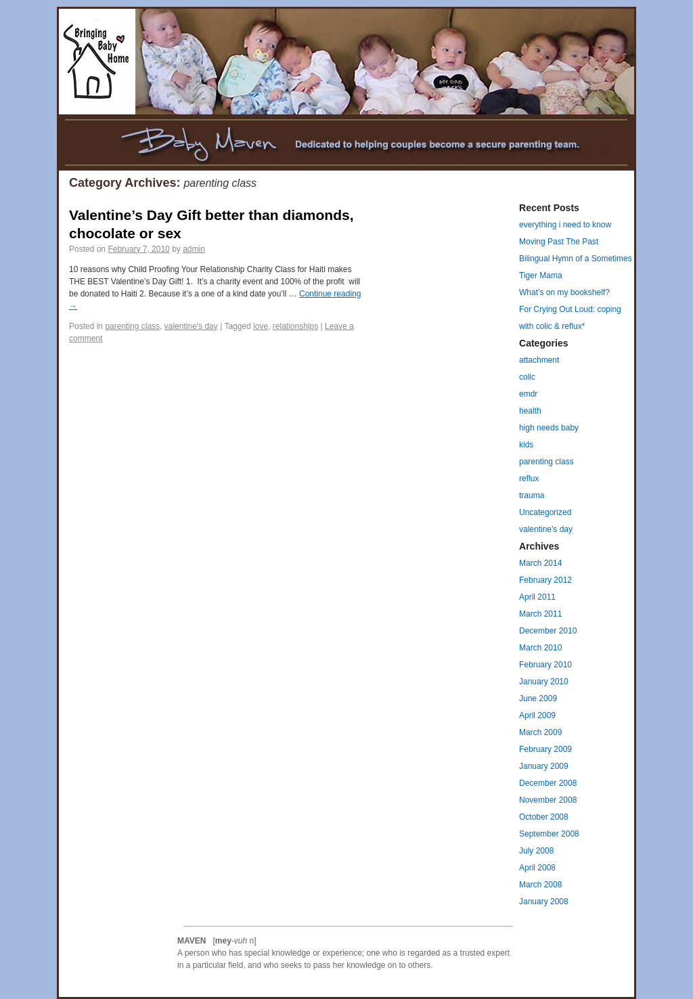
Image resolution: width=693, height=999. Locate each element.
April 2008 (537, 867)
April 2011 (537, 597)
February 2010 (545, 664)
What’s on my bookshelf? (564, 292)
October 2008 (543, 817)
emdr (528, 394)
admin (194, 249)
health (530, 411)
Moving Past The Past (558, 241)
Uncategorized (545, 512)
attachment (539, 360)
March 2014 (540, 563)
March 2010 (540, 647)
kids (526, 444)
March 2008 (540, 884)
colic (527, 377)
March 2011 (540, 614)
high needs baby (549, 427)
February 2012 (545, 580)
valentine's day (191, 326)
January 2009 (543, 766)
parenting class (132, 326)
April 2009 (537, 715)
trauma (531, 495)
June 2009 (538, 698)
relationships (295, 326)
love (260, 326)
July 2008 (536, 851)
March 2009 (540, 732)
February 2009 (545, 749)
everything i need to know (565, 224)
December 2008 (548, 783)
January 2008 (543, 901)
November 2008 (548, 800)
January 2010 (543, 681)
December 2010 (548, 631)
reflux (529, 478)
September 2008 (549, 834)
